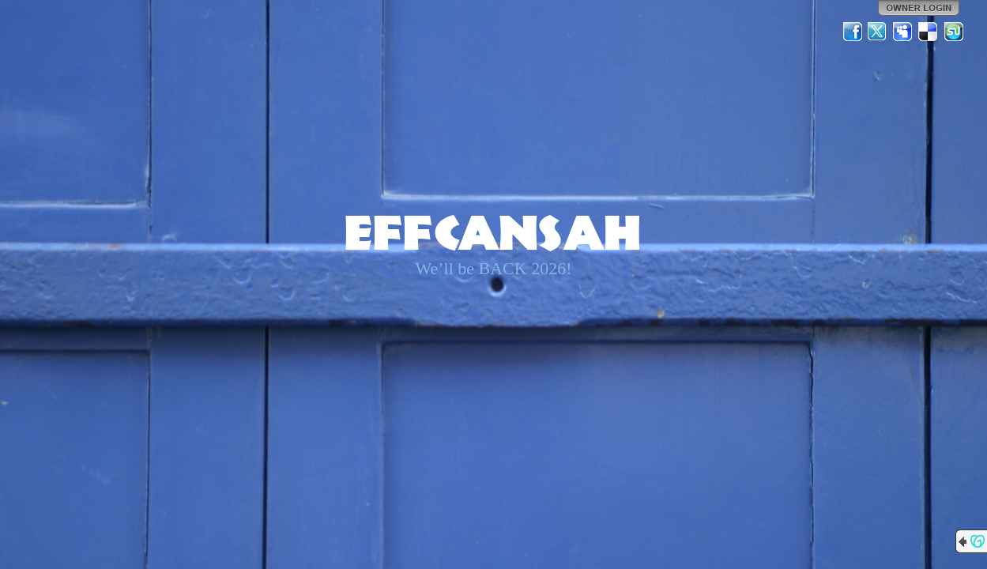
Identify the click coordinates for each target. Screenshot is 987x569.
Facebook (853, 32)
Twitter (878, 32)
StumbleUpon (954, 32)
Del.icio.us (928, 32)
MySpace (903, 32)
